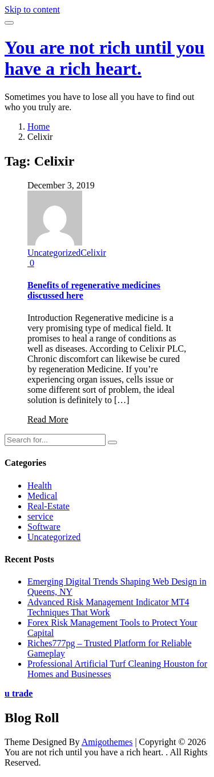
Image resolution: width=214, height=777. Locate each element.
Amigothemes (107, 742)
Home (38, 126)
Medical (42, 496)
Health (39, 485)
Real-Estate (48, 506)
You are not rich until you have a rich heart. (105, 58)
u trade (19, 693)
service (40, 516)
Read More (47, 419)
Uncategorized (53, 252)
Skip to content (32, 9)
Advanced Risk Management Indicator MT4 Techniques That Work (108, 607)
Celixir (93, 252)
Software (43, 527)
